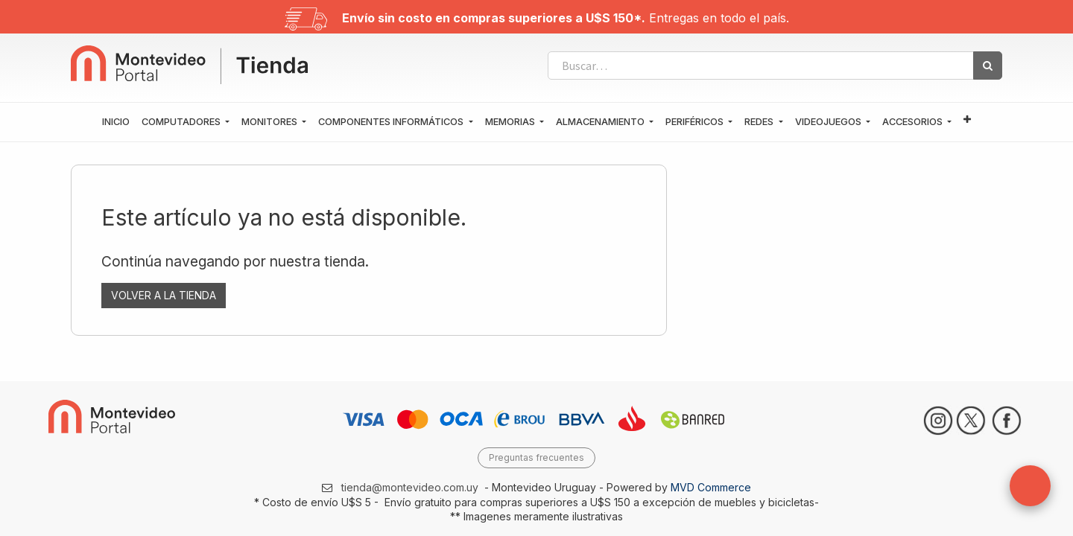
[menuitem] (116, 122)
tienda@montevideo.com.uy (409, 487)
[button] (967, 120)
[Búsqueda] (987, 65)
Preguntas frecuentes (536, 457)
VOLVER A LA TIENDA (163, 295)
